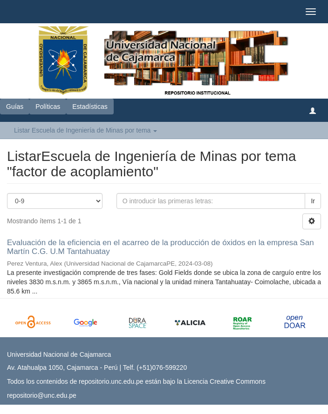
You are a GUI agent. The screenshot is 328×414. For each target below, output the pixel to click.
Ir (313, 201)
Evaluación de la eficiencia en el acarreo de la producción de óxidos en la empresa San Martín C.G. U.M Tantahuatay (160, 247)
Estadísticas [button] (89, 106)
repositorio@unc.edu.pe (41, 395)
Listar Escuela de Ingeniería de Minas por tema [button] (85, 130)
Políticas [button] (47, 106)
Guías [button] (14, 106)
